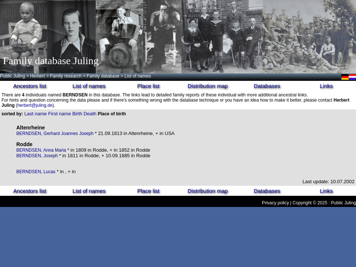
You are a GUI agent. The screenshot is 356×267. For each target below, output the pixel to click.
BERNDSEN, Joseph (37, 155)
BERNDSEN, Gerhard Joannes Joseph (54, 133)
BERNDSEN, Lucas (35, 171)
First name (59, 113)
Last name (35, 113)
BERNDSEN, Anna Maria (41, 150)
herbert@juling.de (35, 105)
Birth (77, 113)
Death (89, 113)
